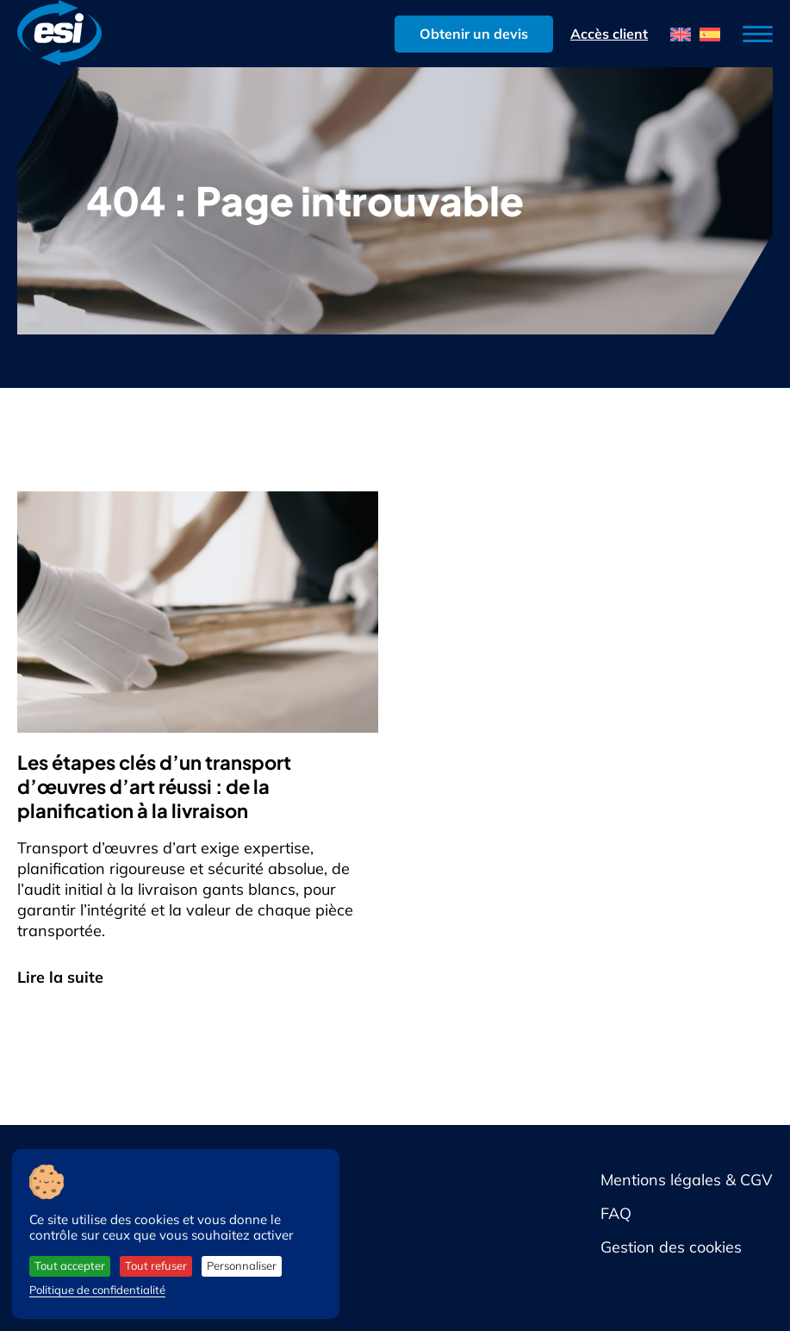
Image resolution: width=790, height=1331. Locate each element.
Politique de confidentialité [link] (97, 1290)
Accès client (609, 33)
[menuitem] (680, 34)
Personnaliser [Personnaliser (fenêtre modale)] (242, 1265)
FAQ (615, 1213)
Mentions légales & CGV (686, 1180)
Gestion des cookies (671, 1247)
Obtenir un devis (474, 33)
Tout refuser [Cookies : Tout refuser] (156, 1265)
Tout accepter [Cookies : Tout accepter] (69, 1265)
